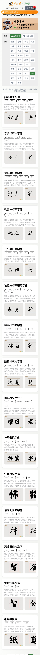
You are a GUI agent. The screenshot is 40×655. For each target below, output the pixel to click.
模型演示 (15, 36)
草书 (26, 73)
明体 (13, 60)
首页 (8, 8)
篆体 (19, 69)
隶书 (26, 78)
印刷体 (26, 46)
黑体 (19, 83)
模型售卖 (28, 36)
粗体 (26, 69)
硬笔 (21, 64)
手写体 (20, 55)
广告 (32, 51)
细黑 (32, 69)
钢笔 (19, 78)
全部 (13, 42)
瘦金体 (13, 64)
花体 (19, 73)
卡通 (19, 46)
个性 (19, 42)
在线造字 (14, 8)
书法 (26, 42)
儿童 (32, 42)
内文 (13, 46)
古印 (13, 51)
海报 (26, 60)
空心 (27, 64)
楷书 (19, 60)
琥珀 (32, 60)
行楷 (13, 78)
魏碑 (13, 83)
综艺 (13, 73)
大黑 (19, 51)
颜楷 (32, 78)
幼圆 (26, 51)
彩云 (13, 55)
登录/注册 (31, 7)
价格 (21, 8)
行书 (32, 73)
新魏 (27, 55)
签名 (13, 69)
